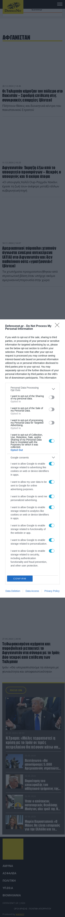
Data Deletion (13, 591)
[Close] (58, 326)
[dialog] (32, 458)
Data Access (32, 591)
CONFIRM (19, 578)
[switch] (51, 397)
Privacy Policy (51, 591)
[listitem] (32, 388)
